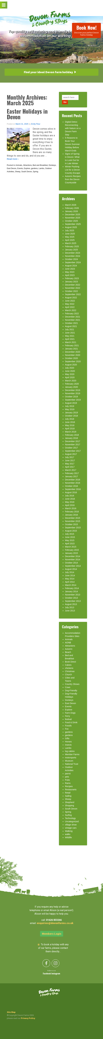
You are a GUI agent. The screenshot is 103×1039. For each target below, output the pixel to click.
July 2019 (69, 406)
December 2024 (72, 253)
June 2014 (70, 575)
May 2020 (69, 374)
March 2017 (70, 470)
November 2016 (72, 483)
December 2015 (72, 518)
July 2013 (69, 607)
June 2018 (70, 422)
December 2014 (72, 556)
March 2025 (70, 243)
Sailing (68, 796)
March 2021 (70, 342)
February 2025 (72, 246)
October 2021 (71, 323)
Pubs (67, 780)
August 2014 (71, 569)
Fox (67, 729)
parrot (68, 773)
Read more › (13, 159)
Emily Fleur (35, 124)
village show (71, 824)
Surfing (68, 815)
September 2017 (73, 451)
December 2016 (72, 479)
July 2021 (69, 329)
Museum (69, 761)
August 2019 (71, 403)
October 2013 (71, 598)
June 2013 (70, 610)
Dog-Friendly (71, 690)
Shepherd (69, 802)
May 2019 (69, 409)
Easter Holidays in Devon (27, 114)
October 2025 (71, 221)
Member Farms (72, 754)
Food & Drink (71, 722)
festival (68, 719)
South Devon (26, 172)
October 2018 (71, 416)
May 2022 (69, 304)
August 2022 (71, 297)
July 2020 (69, 368)
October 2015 (71, 524)
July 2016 (69, 495)
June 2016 (70, 499)
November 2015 (72, 521)
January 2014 (71, 591)
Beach (68, 652)
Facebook (47, 974)
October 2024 (71, 259)
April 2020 (70, 377)
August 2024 (71, 265)
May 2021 (69, 336)
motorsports (70, 757)
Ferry (67, 716)
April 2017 (70, 467)
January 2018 (71, 438)
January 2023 (71, 281)
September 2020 (73, 361)
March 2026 (70, 205)
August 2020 (71, 364)
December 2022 (72, 285)
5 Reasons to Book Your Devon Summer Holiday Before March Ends (72, 144)
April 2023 (70, 275)
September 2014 (73, 566)
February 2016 (72, 511)
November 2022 (72, 288)
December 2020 (72, 352)
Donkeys (52, 165)
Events (20, 168)
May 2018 (69, 425)
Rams (68, 783)
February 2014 (72, 588)
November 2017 (72, 444)
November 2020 (72, 355)
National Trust (71, 764)
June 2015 (70, 537)
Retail (67, 792)
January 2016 (71, 515)
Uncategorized (72, 821)
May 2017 (69, 463)
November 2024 (72, 256)
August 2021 (71, 326)
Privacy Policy (28, 1018)
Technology (70, 818)
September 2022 (73, 294)
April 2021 (70, 339)
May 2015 (69, 540)
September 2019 (73, 400)
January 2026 (71, 211)
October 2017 (71, 447)
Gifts (67, 738)
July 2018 (69, 419)
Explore (27, 168)
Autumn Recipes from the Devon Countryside (73, 179)
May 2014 (69, 578)
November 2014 (72, 559)
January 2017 (71, 476)
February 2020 (72, 384)
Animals (18, 165)
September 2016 (73, 489)
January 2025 (71, 249)
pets (67, 777)
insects (68, 745)
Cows (67, 687)
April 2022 (70, 307)
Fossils (68, 725)
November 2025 (72, 217)
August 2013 (71, 604)
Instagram (55, 974)
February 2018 (72, 435)
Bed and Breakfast (40, 165)
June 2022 (70, 301)
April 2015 (70, 543)
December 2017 (72, 441)
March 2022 (70, 310)
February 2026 (72, 208)
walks (67, 834)
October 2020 (71, 358)
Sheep (17, 172)
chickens (69, 668)
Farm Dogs (70, 713)
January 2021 (71, 348)
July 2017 (69, 457)
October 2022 (71, 291)
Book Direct (70, 662)
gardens (34, 168)
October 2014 (71, 562)
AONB (68, 642)
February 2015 (72, 550)
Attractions (27, 165)
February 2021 (72, 345)
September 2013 (73, 601)
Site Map (11, 1012)
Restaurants (70, 789)
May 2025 (69, 237)
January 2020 (71, 387)
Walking (68, 831)
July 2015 (69, 534)
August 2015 (71, 531)
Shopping (69, 805)
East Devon (11, 168)
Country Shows (72, 684)
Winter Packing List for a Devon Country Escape (72, 169)
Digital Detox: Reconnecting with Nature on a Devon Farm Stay (73, 128)
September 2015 (73, 527)
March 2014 (70, 585)
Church (68, 674)
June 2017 (70, 460)
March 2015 (70, 547)
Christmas (70, 671)
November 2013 (72, 594)
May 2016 (69, 502)
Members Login (51, 933)
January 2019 (71, 412)
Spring (35, 172)
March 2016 (70, 508)
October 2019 (71, 396)
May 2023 (69, 272)
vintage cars (70, 828)
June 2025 (70, 233)
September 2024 (73, 262)
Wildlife (68, 837)
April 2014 (70, 582)
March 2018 (70, 432)
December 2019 (72, 390)
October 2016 (71, 486)
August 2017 (71, 454)
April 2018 (70, 428)
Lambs (41, 168)
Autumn (68, 649)
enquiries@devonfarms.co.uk (55, 923)
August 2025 (71, 227)
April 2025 (70, 240)
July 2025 (69, 230)
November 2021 (72, 320)
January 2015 (71, 553)
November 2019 (72, 393)
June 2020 (70, 371)
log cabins (70, 751)
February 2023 (72, 278)
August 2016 (71, 492)
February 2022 (72, 313)
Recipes (69, 786)
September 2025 (73, 224)
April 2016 (70, 505)
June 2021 (70, 332)
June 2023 (70, 269)
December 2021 (72, 317)
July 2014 (69, 572)
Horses (68, 741)
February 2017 (72, 473)
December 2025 (72, 214)
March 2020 (70, 380)
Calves (68, 665)
